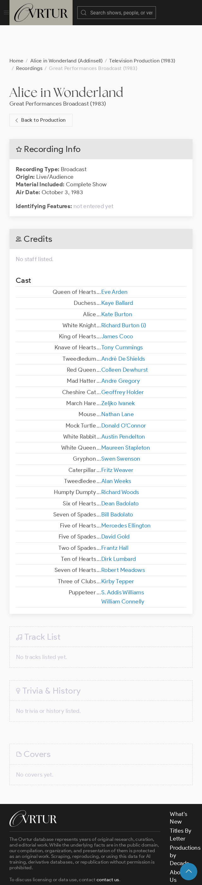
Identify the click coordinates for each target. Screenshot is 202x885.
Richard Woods (120, 460)
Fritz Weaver (117, 438)
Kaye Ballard (117, 271)
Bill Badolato (117, 483)
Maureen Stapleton (125, 416)
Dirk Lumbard (118, 527)
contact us (108, 848)
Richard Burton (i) (123, 293)
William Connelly (123, 570)
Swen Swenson (120, 427)
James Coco (117, 304)
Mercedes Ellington (126, 494)
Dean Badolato (120, 472)
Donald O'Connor (123, 394)
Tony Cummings (122, 315)
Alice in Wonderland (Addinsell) (66, 29)
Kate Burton (116, 282)
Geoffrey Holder (122, 360)
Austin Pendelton (123, 405)
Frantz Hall (114, 516)
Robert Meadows (123, 538)
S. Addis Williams (122, 560)
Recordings (29, 37)
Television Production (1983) (142, 29)
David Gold (115, 505)
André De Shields (123, 327)
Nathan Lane (117, 382)
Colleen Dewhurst (124, 338)
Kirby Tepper (117, 549)
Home (16, 29)
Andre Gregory (120, 349)
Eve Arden (114, 260)
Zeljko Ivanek (118, 371)
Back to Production (40, 88)
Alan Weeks (116, 449)
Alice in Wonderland (66, 60)
